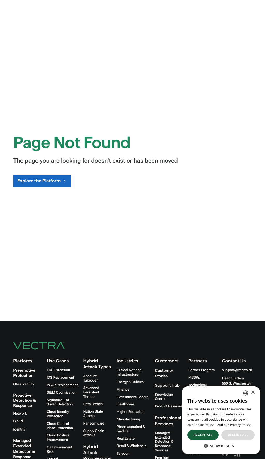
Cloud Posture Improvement (58, 437)
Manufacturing (128, 419)
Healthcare (125, 404)
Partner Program (201, 370)
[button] (221, 446)
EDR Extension (58, 370)
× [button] (253, 393)
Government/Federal (133, 397)
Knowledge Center (164, 396)
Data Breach (93, 404)
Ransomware (93, 423)
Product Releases (168, 406)
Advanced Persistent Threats (91, 392)
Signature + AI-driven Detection (60, 402)
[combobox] (245, 393)
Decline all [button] (238, 435)
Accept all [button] (203, 435)
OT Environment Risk (59, 449)
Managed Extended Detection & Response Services (164, 442)
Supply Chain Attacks (93, 433)
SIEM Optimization (62, 393)
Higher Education (130, 412)
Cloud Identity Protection (58, 414)
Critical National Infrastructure (129, 372)
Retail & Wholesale (131, 446)
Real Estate (126, 438)
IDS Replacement (60, 378)
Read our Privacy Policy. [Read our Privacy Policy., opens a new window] (233, 424)
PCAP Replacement (62, 385)
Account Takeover (90, 378)
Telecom (123, 453)
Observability (23, 384)
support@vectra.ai (237, 370)
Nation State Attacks (93, 414)
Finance (123, 390)
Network (20, 414)
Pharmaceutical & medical (131, 429)
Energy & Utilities (130, 382)
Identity (19, 429)
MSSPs (194, 378)
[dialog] (221, 420)
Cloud (18, 421)
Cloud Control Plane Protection (60, 426)
